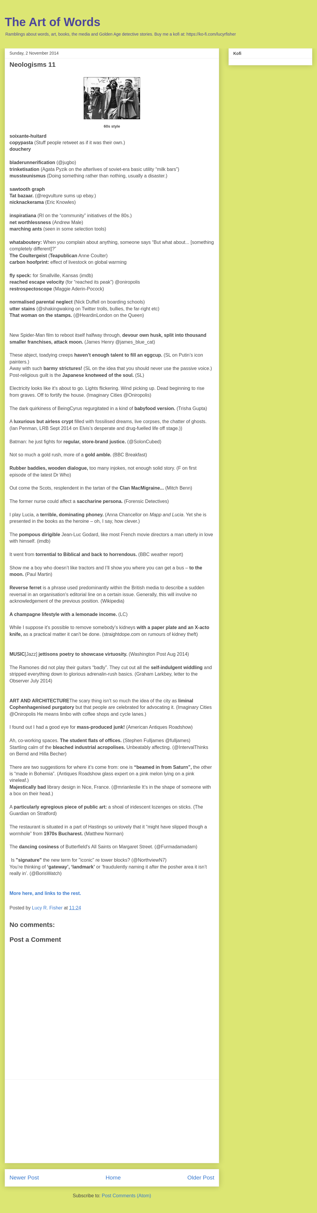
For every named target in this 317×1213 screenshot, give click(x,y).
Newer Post (24, 1177)
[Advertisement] (111, 1121)
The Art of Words (52, 21)
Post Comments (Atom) (126, 1195)
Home (113, 1177)
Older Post (200, 1177)
